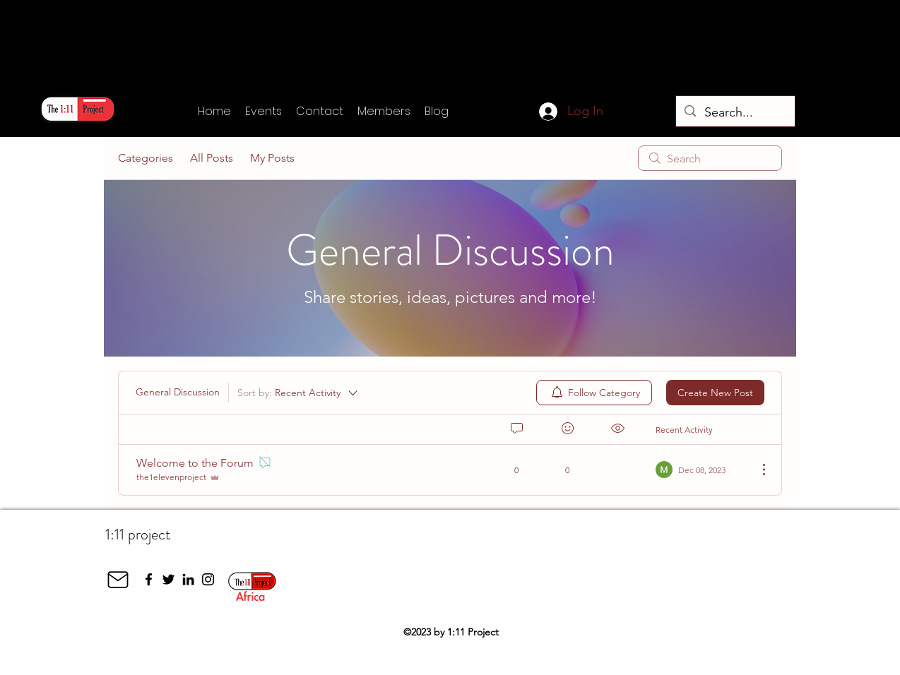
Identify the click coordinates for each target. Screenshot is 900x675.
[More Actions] (756, 469)
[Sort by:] (298, 392)
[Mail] (118, 580)
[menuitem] (594, 392)
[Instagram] (208, 579)
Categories (145, 158)
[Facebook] (149, 579)
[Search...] (734, 113)
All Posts (211, 158)
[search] (710, 158)
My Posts (272, 158)
